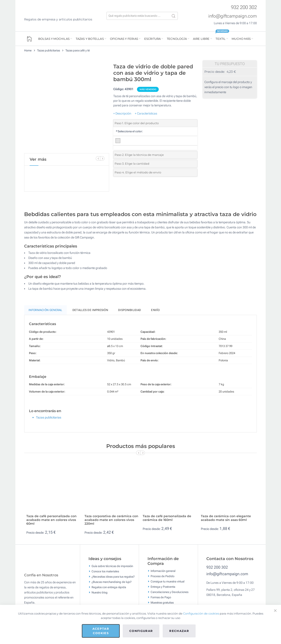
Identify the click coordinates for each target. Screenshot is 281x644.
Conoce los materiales (105, 571)
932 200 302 (244, 7)
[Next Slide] (102, 158)
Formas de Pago (161, 597)
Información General (45, 310)
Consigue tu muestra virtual (167, 581)
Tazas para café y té (77, 50)
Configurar (141, 631)
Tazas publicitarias (48, 50)
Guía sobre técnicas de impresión (112, 566)
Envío (155, 310)
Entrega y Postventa (163, 586)
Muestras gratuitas (162, 602)
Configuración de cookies (201, 613)
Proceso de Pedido (162, 576)
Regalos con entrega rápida (109, 587)
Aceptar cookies (100, 631)
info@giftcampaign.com (232, 16)
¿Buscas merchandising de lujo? (111, 582)
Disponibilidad (129, 310)
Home (28, 50)
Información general (163, 570)
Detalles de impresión (90, 310)
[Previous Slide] (98, 158)
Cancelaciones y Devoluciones (169, 591)
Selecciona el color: (129, 131)
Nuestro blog (100, 592)
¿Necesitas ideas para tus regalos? (113, 576)
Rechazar (179, 631)
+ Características (146, 113)
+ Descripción (122, 113)
